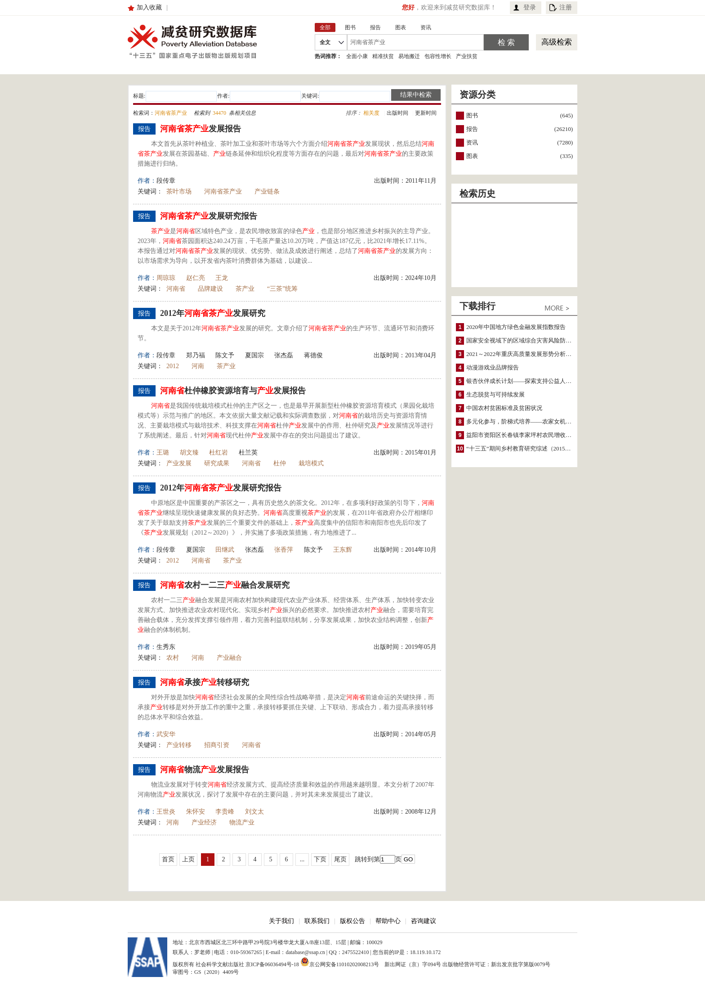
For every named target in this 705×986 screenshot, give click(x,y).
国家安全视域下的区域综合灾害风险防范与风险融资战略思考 (545, 340)
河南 (198, 366)
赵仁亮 (195, 278)
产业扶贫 (466, 56)
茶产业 (245, 288)
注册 (565, 7)
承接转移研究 (204, 682)
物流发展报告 (204, 769)
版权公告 (352, 921)
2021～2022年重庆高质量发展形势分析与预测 (524, 354)
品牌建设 (210, 288)
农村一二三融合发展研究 (225, 585)
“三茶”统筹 (282, 288)
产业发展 (179, 463)
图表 (472, 156)
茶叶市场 (179, 191)
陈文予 (224, 355)
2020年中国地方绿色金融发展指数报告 (516, 327)
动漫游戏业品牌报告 (492, 367)
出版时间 (397, 113)
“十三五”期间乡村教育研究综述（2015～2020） (527, 448)
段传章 (165, 180)
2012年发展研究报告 (220, 487)
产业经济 (204, 822)
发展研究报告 (208, 216)
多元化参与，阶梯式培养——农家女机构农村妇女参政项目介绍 (548, 421)
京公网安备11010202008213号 (339, 961)
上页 (188, 859)
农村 (172, 657)
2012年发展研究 (212, 313)
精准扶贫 (383, 56)
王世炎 (165, 811)
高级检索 (556, 42)
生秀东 (165, 647)
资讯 (472, 142)
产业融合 (229, 657)
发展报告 (200, 128)
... (302, 859)
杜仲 (279, 463)
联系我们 (317, 921)
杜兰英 (248, 452)
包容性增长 (437, 56)
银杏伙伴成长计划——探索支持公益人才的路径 (527, 381)
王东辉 (342, 549)
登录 (529, 7)
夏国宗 (254, 355)
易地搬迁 (409, 56)
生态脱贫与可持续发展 (495, 394)
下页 (320, 859)
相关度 (371, 113)
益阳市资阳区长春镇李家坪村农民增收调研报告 (527, 435)
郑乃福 (195, 355)
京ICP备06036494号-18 (272, 964)
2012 (172, 366)
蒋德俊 (313, 355)
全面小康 (357, 56)
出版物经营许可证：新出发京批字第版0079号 (496, 964)
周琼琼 (165, 278)
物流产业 (241, 822)
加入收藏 (149, 7)
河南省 (175, 288)
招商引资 (216, 745)
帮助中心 (388, 921)
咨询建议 (423, 921)
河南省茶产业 (223, 191)
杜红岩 (218, 452)
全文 (325, 42)
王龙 (221, 278)
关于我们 (281, 921)
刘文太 (254, 811)
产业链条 (267, 191)
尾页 (340, 859)
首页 (168, 859)
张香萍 (283, 549)
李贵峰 (224, 811)
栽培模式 (311, 463)
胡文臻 (189, 452)
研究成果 (216, 463)
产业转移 (179, 745)
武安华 (165, 734)
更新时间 (426, 113)
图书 (472, 115)
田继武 (224, 549)
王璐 (162, 452)
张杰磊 (283, 355)
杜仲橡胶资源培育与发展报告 (233, 390)
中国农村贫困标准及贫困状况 (504, 408)
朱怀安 (195, 811)
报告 (472, 129)
